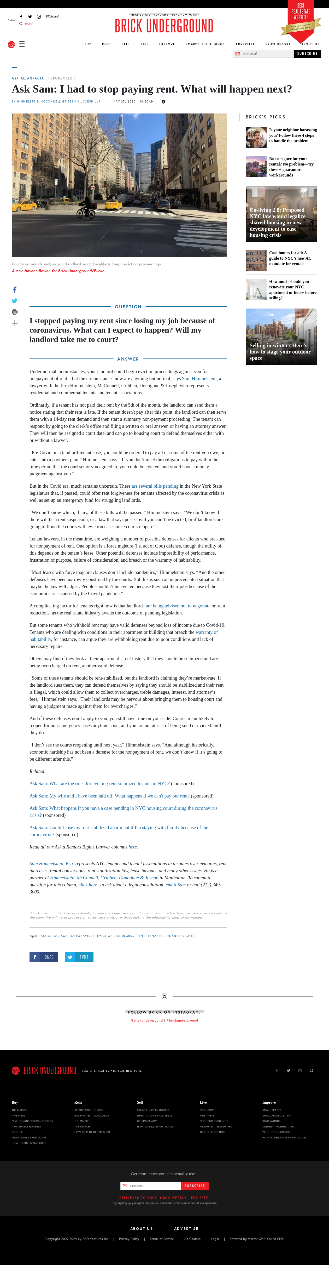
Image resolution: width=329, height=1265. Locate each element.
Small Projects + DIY (277, 1115)
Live (203, 1102)
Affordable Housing (26, 1126)
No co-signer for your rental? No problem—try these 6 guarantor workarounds (291, 166)
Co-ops (17, 1132)
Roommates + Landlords (91, 1115)
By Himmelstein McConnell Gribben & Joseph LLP (57, 101)
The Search (82, 1126)
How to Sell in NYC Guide (155, 1126)
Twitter (30, 16)
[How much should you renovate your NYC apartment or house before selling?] (256, 290)
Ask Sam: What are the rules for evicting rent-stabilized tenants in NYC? (100, 783)
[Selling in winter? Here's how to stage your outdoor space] (281, 337)
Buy (88, 44)
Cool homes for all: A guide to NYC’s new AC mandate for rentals (290, 258)
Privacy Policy (129, 1239)
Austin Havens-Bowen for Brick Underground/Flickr (58, 270)
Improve (167, 44)
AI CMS (278, 1239)
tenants (155, 936)
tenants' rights (180, 936)
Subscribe (195, 1186)
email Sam (176, 884)
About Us (310, 44)
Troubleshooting (212, 1132)
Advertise (245, 44)
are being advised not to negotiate (178, 605)
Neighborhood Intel (214, 1121)
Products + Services (276, 1132)
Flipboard (52, 16)
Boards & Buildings (205, 44)
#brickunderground (182, 1020)
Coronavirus (83, 936)
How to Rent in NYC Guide (92, 1132)
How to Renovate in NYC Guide (284, 1137)
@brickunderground (147, 1020)
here (132, 847)
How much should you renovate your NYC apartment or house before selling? (292, 289)
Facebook (21, 16)
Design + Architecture (277, 1126)
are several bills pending (156, 486)
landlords (124, 936)
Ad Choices (192, 1239)
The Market (19, 1110)
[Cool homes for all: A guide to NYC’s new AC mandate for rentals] (256, 260)
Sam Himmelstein (199, 378)
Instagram (39, 16)
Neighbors (207, 1110)
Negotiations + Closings (154, 1115)
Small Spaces (271, 1110)
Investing (18, 1115)
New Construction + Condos (32, 1121)
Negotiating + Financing (29, 1137)
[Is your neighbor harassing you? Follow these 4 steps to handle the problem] (256, 137)
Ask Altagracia (28, 78)
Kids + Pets (207, 1115)
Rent (106, 44)
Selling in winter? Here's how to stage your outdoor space (280, 351)
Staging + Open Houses (153, 1110)
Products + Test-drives (216, 1126)
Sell (126, 44)
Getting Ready (147, 1121)
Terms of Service (162, 1239)
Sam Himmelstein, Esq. (52, 863)
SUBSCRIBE (307, 54)
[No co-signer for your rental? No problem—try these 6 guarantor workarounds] (256, 167)
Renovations (271, 1121)
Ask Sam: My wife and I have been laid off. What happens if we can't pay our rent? (110, 796)
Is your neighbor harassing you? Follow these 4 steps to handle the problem (293, 135)
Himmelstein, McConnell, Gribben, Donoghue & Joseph (104, 877)
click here (87, 884)
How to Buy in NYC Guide (29, 1143)
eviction (105, 936)
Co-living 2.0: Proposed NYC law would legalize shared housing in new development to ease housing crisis (278, 222)
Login (215, 1239)
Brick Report (278, 44)
